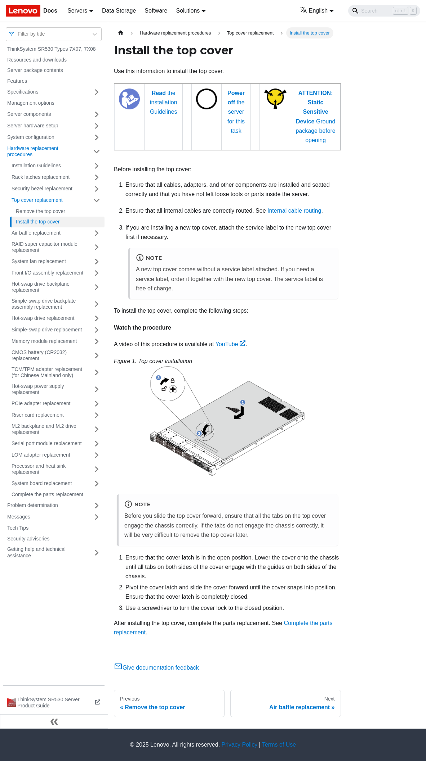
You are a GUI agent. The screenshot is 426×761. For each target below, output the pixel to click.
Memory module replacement (44, 341)
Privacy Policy (240, 745)
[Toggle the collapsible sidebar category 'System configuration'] (97, 137)
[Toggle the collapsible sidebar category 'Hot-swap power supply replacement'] (97, 389)
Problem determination (32, 505)
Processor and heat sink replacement (39, 469)
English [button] (314, 11)
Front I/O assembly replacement (47, 273)
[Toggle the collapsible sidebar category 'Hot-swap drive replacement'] (97, 318)
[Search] (384, 11)
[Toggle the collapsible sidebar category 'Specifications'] (97, 92)
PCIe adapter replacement (41, 403)
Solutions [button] (188, 11)
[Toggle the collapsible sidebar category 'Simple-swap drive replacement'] (97, 330)
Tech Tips (17, 528)
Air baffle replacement (36, 233)
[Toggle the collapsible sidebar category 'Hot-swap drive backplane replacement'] (97, 287)
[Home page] (121, 32)
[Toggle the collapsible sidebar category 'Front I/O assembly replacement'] (97, 273)
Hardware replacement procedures (32, 151)
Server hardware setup (32, 125)
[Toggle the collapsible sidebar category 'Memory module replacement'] (97, 341)
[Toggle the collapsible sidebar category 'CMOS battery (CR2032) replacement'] (97, 355)
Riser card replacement (38, 415)
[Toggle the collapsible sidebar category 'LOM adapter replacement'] (97, 455)
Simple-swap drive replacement (47, 329)
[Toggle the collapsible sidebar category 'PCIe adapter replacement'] (97, 403)
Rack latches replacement (41, 177)
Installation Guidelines (36, 165)
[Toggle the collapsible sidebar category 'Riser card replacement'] (97, 415)
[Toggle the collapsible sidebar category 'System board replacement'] (97, 483)
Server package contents (35, 70)
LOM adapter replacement (41, 455)
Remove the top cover (40, 211)
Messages (18, 517)
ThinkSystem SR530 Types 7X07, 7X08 (51, 49)
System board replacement (42, 483)
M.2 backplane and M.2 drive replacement (44, 429)
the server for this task (236, 112)
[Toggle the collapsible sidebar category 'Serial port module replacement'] (97, 443)
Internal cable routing (294, 211)
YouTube (231, 344)
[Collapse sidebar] (54, 721)
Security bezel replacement (42, 188)
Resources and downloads (37, 60)
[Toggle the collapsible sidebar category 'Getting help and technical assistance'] (97, 552)
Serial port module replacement (47, 443)
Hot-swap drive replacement (43, 318)
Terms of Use (279, 745)
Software (156, 11)
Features (17, 81)
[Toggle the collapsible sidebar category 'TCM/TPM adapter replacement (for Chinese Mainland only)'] (97, 372)
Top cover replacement (37, 200)
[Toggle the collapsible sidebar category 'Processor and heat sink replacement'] (97, 469)
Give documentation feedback (156, 668)
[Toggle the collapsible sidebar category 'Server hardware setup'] (97, 126)
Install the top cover (37, 222)
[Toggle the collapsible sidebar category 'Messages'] (97, 517)
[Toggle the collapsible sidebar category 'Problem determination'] (97, 505)
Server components (29, 114)
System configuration (30, 137)
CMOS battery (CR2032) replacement (39, 355)
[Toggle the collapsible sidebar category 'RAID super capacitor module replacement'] (97, 247)
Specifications (22, 92)
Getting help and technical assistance (36, 552)
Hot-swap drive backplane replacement (41, 287)
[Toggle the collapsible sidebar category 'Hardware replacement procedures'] (97, 151)
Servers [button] (77, 11)
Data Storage (119, 11)
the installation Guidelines (163, 102)
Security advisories (28, 539)
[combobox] (18, 34)
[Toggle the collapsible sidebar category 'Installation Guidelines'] (97, 166)
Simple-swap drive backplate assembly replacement (44, 304)
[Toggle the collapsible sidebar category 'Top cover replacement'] (97, 200)
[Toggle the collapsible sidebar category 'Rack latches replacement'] (97, 177)
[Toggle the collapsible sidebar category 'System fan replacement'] (97, 261)
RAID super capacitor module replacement (44, 247)
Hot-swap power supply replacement (38, 389)
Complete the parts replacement (47, 494)
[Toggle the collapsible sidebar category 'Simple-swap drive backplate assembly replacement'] (97, 304)
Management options (30, 103)
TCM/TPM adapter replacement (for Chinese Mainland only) (47, 372)
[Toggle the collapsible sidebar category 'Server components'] (97, 114)
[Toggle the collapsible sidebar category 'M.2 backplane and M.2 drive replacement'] (97, 429)
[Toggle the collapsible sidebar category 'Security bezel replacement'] (97, 189)
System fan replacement (39, 261)
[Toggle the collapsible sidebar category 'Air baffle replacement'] (97, 233)
